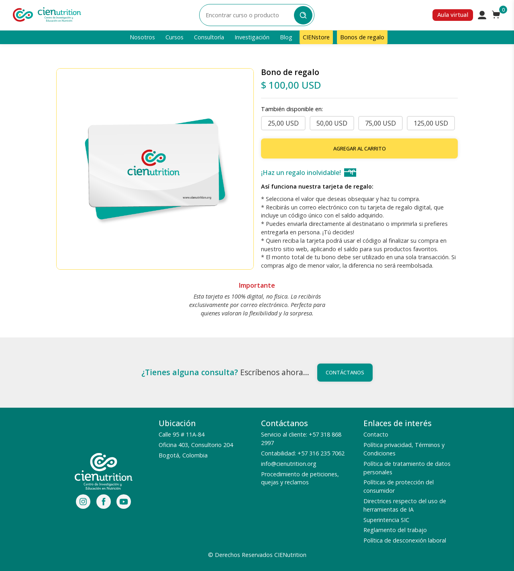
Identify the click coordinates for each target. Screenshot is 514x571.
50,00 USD (331, 123)
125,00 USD (431, 123)
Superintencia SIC (386, 520)
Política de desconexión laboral (404, 540)
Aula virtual (452, 14)
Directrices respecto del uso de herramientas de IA (404, 505)
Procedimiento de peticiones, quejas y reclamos (300, 478)
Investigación (252, 37)
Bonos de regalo (362, 37)
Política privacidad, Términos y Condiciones (404, 449)
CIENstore (316, 37)
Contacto (375, 434)
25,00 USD (283, 123)
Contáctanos (345, 372)
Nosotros (142, 37)
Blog (286, 37)
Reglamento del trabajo (395, 530)
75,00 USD (380, 123)
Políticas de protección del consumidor (398, 486)
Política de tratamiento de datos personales (407, 468)
